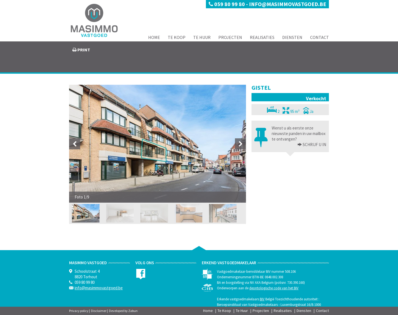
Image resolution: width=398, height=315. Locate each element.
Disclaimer (98, 311)
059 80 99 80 (227, 4)
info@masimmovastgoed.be (287, 4)
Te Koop (176, 37)
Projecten (230, 37)
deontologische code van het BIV (273, 288)
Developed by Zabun (123, 311)
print (83, 49)
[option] (157, 144)
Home (154, 37)
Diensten (292, 37)
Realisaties (262, 37)
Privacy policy (78, 311)
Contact (319, 37)
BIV (262, 299)
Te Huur (202, 37)
